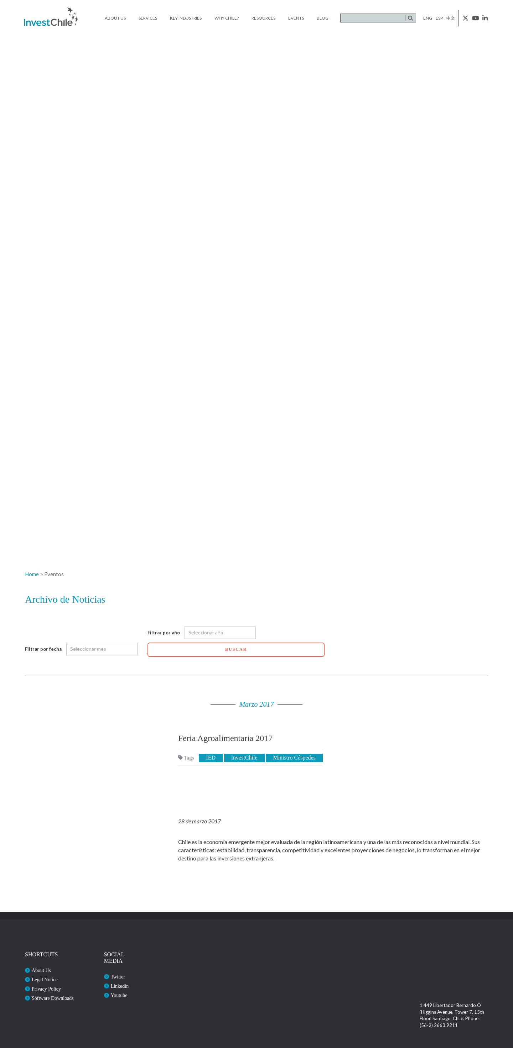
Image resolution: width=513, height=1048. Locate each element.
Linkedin (120, 986)
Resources (263, 18)
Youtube (119, 995)
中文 (450, 18)
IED (211, 758)
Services (148, 18)
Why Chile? (226, 18)
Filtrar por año (163, 632)
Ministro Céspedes (294, 758)
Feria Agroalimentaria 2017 (225, 738)
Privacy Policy (46, 989)
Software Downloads (53, 998)
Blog (322, 18)
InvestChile (244, 758)
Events (296, 18)
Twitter (118, 977)
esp (439, 18)
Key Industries (186, 18)
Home (32, 574)
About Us (115, 18)
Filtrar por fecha (43, 649)
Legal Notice (45, 979)
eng (427, 18)
